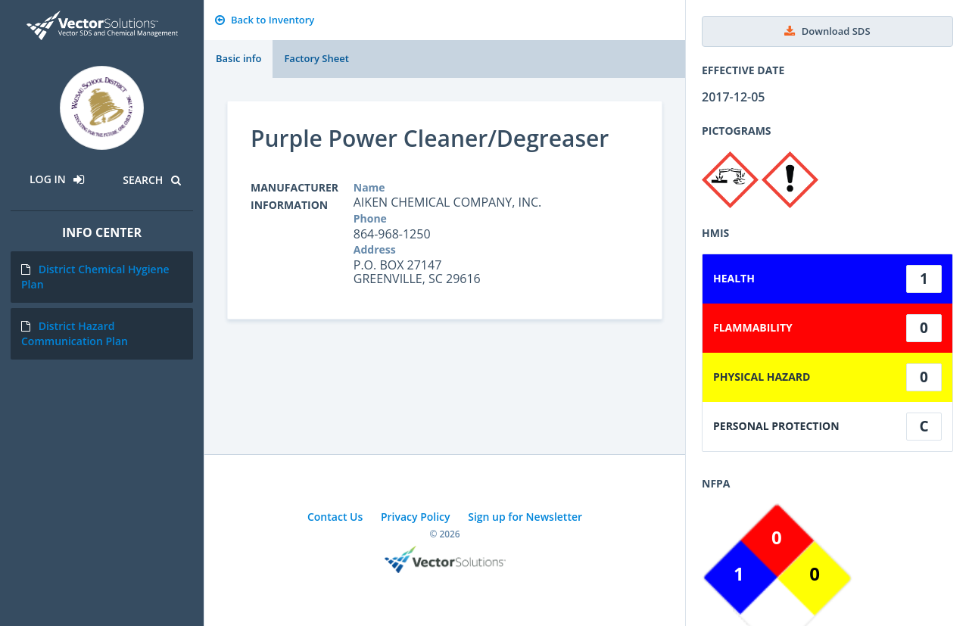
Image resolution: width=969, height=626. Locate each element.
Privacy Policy (415, 516)
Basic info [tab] (238, 58)
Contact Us (335, 516)
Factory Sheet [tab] (316, 58)
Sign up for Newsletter (525, 516)
